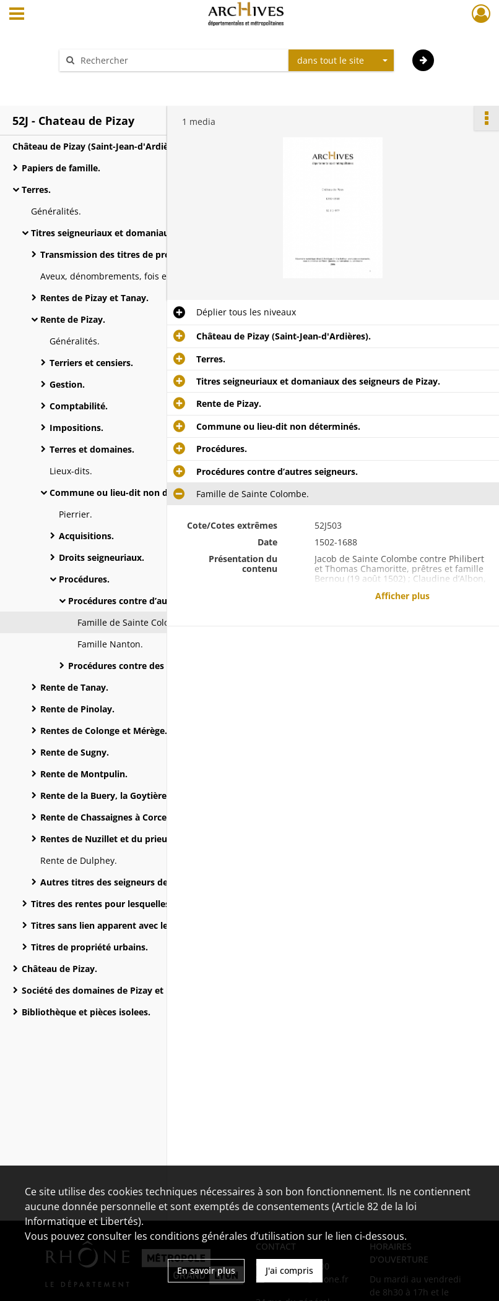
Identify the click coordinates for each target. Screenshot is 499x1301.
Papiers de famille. (61, 168)
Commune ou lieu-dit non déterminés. (132, 492)
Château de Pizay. (59, 969)
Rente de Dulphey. (78, 860)
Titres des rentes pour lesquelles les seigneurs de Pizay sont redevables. (155, 904)
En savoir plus (206, 1270)
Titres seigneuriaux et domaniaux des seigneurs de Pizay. (153, 233)
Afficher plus (402, 596)
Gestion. (67, 384)
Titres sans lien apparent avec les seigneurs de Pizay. (143, 925)
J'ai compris (289, 1270)
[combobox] (341, 60)
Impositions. (76, 427)
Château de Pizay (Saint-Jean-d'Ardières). (99, 146)
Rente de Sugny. (74, 752)
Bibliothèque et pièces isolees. (86, 1012)
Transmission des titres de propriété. (119, 254)
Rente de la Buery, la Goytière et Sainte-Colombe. (145, 795)
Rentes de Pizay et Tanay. (94, 298)
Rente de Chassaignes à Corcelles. (111, 817)
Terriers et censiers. (91, 363)
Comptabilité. (79, 406)
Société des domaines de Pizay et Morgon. (112, 990)
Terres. (36, 189)
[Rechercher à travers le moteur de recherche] (180, 60)
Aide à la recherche (107, 82)
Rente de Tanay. (74, 687)
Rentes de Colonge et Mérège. (103, 730)
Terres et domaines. (92, 449)
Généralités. (56, 211)
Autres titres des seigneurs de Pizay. (117, 882)
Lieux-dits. (71, 471)
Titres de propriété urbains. (89, 947)
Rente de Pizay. (72, 319)
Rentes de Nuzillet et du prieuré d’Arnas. (126, 839)
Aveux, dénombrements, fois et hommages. (130, 276)
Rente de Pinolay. (77, 709)
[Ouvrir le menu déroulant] (16, 14)
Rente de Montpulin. (84, 774)
